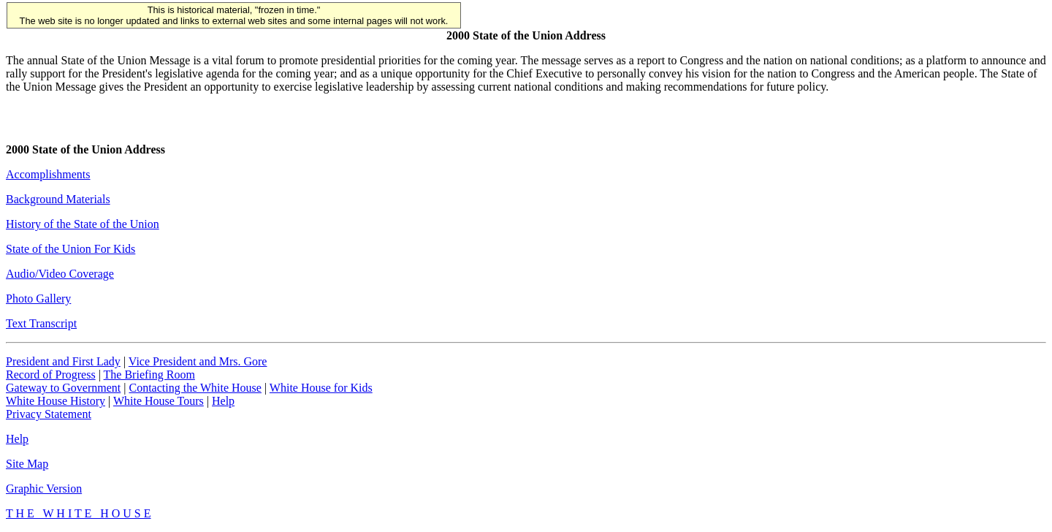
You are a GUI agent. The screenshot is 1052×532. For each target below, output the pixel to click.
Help (223, 401)
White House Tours (158, 401)
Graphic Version (44, 488)
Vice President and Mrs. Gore (198, 361)
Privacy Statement (48, 414)
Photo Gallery (38, 298)
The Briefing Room (149, 374)
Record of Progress (51, 374)
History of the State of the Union (82, 224)
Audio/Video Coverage (60, 273)
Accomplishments (48, 174)
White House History (55, 401)
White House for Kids (321, 387)
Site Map (27, 463)
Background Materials (58, 199)
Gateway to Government (63, 387)
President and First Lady (63, 361)
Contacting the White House (195, 387)
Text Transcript (41, 323)
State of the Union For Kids (70, 249)
